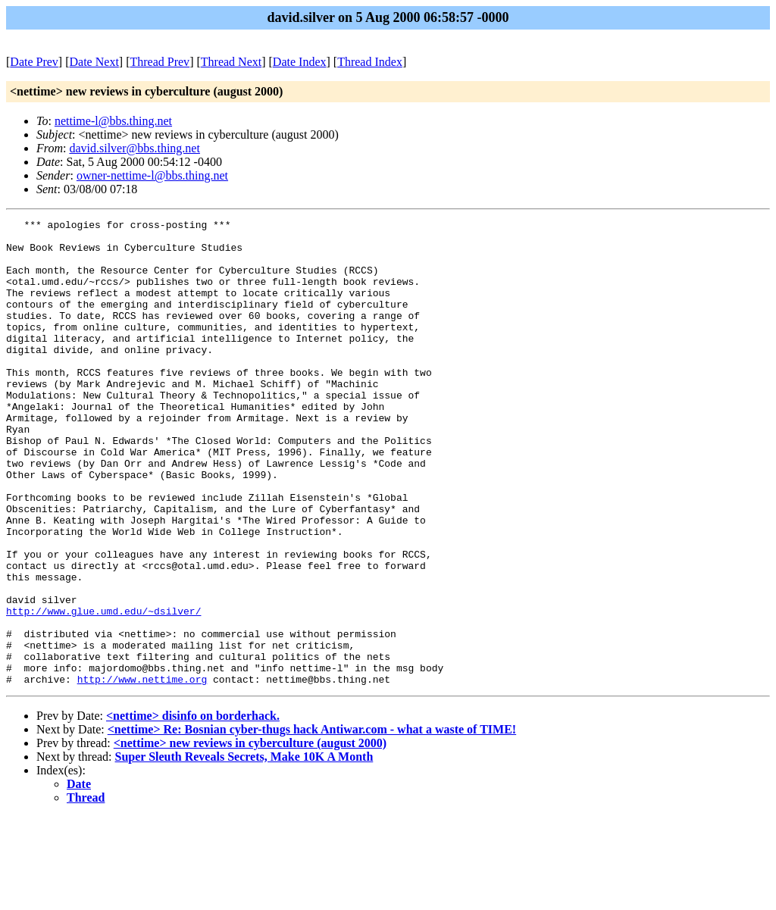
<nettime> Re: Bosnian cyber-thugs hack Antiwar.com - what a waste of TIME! (312, 822)
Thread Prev (159, 61)
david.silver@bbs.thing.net (134, 148)
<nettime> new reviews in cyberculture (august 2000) (250, 836)
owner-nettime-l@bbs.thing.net (152, 175)
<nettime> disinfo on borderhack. (193, 808)
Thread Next (231, 61)
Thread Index (369, 61)
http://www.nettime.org (142, 772)
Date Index (300, 61)
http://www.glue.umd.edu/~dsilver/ (103, 690)
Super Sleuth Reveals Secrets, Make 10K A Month (244, 849)
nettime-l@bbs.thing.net (113, 120)
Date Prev (34, 61)
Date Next (94, 61)
